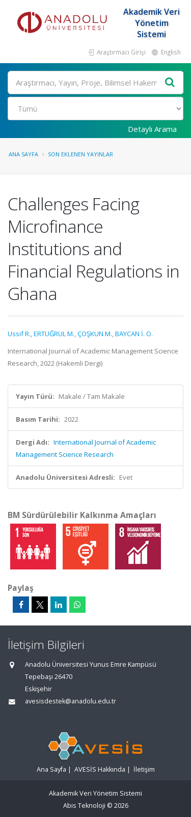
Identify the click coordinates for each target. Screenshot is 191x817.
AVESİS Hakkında (99, 769)
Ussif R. (19, 333)
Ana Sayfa (23, 154)
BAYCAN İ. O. (134, 333)
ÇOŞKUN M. (94, 333)
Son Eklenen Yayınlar (80, 154)
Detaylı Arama (152, 129)
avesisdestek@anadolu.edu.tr (70, 701)
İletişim (144, 769)
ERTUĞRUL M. (54, 333)
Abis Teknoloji (84, 805)
